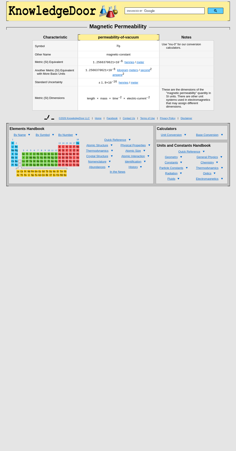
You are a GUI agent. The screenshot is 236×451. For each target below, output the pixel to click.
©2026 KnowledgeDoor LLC (74, 121)
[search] (164, 11)
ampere (117, 77)
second (145, 71)
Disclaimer (186, 121)
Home (98, 121)
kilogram (122, 71)
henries (129, 63)
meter (140, 63)
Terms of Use (147, 121)
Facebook (112, 121)
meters (133, 71)
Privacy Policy (167, 121)
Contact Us (129, 121)
